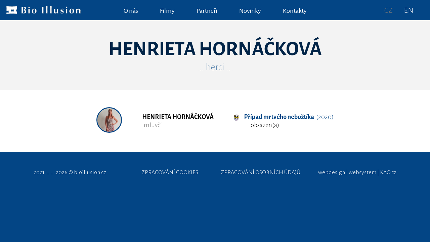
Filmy (167, 10)
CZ (388, 10)
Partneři (207, 10)
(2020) (283, 117)
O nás (131, 10)
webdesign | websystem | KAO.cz (357, 172)
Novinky (250, 10)
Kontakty (295, 10)
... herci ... (215, 67)
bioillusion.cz (90, 172)
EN (408, 10)
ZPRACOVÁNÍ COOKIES (169, 172)
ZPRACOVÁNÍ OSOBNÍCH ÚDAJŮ (260, 172)
